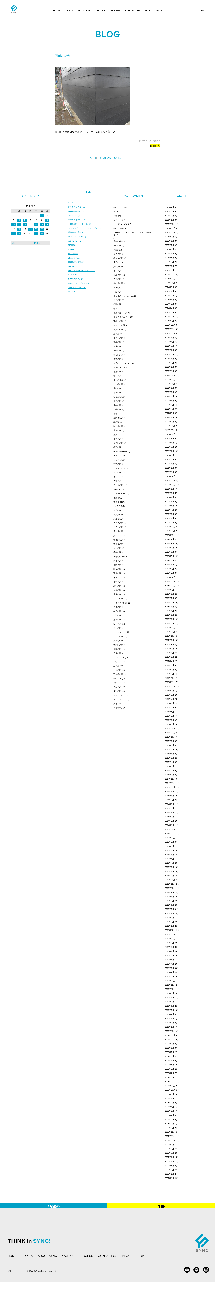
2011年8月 (169, 947)
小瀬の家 (117, 371)
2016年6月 (169, 703)
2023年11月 (170, 329)
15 (42, 224)
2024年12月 (170, 274)
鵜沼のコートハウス (122, 363)
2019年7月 (169, 548)
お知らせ (117, 215)
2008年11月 (170, 1086)
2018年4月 (169, 611)
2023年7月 (169, 346)
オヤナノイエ (119, 699)
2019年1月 (169, 573)
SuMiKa (71, 295)
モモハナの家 (119, 325)
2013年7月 (169, 850)
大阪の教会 (118, 241)
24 (14, 234)
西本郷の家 (118, 674)
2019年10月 (170, 535)
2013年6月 (169, 854)
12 (25, 224)
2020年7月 (169, 497)
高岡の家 (117, 607)
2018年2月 (169, 619)
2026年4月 (169, 207)
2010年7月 (169, 1001)
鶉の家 (116, 422)
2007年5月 (169, 1161)
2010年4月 (169, 1014)
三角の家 (117, 682)
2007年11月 (170, 1136)
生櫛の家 (117, 405)
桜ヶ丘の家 (118, 258)
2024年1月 (169, 321)
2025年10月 (170, 232)
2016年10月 (170, 686)
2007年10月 (170, 1140)
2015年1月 (169, 775)
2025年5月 (169, 253)
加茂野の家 (118, 640)
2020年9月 (169, 489)
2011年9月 (169, 943)
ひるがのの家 (119, 493)
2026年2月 (169, 215)
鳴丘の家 (117, 569)
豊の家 (116, 334)
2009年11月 (170, 1035)
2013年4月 (169, 863)
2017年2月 (169, 670)
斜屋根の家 (118, 519)
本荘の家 (117, 477)
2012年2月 (169, 922)
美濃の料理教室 (120, 451)
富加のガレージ (120, 313)
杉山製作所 (73, 256)
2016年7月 (169, 699)
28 (36, 234)
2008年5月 (169, 1111)
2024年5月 (169, 304)
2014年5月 (169, 808)
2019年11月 (170, 531)
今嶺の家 (117, 552)
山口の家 (117, 271)
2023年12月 (170, 325)
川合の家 (117, 401)
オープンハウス (120, 224)
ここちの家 (118, 598)
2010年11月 (170, 985)
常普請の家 (118, 540)
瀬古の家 (117, 619)
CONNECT (73, 278)
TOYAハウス (118, 657)
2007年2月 (169, 1174)
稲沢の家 (117, 586)
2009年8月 (169, 1048)
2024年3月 (169, 312)
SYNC (71, 203)
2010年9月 (169, 993)
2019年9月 (169, 539)
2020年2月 (169, 518)
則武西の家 (118, 418)
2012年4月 (169, 913)
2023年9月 (169, 337)
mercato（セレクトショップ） (82, 273)
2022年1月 (169, 422)
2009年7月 (169, 1052)
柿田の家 (117, 611)
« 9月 (13, 243)
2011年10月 (170, 939)
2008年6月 (169, 1107)
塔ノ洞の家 (118, 531)
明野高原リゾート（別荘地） (81, 225)
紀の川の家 (118, 266)
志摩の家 (117, 594)
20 (30, 229)
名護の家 (117, 275)
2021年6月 (169, 451)
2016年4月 (169, 712)
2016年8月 (169, 695)
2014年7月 (169, 800)
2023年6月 (169, 350)
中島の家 (117, 308)
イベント (117, 220)
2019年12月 (170, 527)
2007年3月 (169, 1170)
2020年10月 (170, 484)
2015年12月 (170, 728)
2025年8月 (169, 241)
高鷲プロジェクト (121, 317)
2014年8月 (169, 796)
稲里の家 (117, 392)
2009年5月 (169, 1060)
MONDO (72, 247)
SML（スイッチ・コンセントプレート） (87, 229)
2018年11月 (170, 581)
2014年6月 (169, 804)
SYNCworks (118, 228)
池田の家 (117, 510)
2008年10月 (170, 1090)
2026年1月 (169, 220)
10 (14, 224)
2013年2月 (169, 871)
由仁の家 (117, 245)
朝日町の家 (118, 355)
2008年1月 (169, 1128)
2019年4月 (169, 560)
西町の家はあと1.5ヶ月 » (115, 158)
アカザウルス (119, 708)
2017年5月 (169, 657)
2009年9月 (169, 1044)
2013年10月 (170, 838)
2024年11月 (170, 279)
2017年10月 (170, 636)
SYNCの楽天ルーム (77, 207)
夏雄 (115, 704)
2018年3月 (169, 615)
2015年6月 (169, 753)
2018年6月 (169, 602)
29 (42, 234)
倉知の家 (117, 481)
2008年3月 (169, 1119)
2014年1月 (169, 825)
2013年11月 (170, 833)
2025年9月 (169, 236)
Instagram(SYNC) (76, 211)
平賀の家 (117, 582)
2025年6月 (169, 249)
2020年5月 (169, 505)
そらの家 (117, 548)
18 (19, 229)
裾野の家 (117, 447)
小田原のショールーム (123, 296)
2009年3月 (169, 1069)
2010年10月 (170, 989)
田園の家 (117, 649)
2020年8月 (169, 493)
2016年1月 (169, 724)
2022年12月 (170, 375)
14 (36, 224)
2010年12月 (170, 981)
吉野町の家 (118, 645)
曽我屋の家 (118, 544)
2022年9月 (169, 388)
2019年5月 (169, 556)
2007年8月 (169, 1149)
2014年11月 (170, 783)
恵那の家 (117, 388)
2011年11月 (170, 934)
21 (36, 229)
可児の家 (117, 573)
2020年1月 (169, 522)
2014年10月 (170, 787)
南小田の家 (118, 321)
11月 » (37, 243)
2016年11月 (170, 682)
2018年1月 (169, 623)
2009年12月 (170, 1031)
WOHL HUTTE (75, 242)
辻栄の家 (117, 670)
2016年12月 (170, 678)
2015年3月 (169, 766)
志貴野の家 (118, 329)
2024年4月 (169, 308)
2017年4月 (169, 661)
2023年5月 (169, 354)
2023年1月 (169, 371)
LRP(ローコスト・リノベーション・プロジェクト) (133, 233)
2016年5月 (169, 707)
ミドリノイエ (119, 695)
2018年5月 (169, 606)
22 (42, 229)
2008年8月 (169, 1098)
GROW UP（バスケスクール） (82, 286)
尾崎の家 (117, 565)
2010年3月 (169, 1018)
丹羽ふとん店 (74, 260)
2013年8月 (169, 846)
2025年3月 (169, 262)
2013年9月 (169, 842)
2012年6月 (169, 905)
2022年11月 (170, 379)
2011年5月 (169, 960)
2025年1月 (169, 270)
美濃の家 (117, 359)
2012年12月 (170, 880)
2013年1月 (169, 875)
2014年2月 (169, 821)
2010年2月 (169, 1022)
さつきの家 (118, 485)
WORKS (101, 10)
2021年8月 (169, 443)
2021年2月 (169, 468)
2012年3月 (169, 918)
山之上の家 (118, 338)
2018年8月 (169, 594)
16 (47, 224)
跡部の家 (117, 624)
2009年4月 (169, 1065)
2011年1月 (169, 976)
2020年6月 (169, 501)
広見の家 (117, 653)
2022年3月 (169, 413)
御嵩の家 (117, 456)
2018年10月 (170, 585)
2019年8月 (169, 543)
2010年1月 (169, 1027)
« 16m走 (92, 158)
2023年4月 (169, 358)
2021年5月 (169, 455)
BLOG (148, 10)
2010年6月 (169, 1006)
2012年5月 (169, 909)
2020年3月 (169, 514)
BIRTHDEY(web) (76, 282)
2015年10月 (170, 737)
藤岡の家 (117, 254)
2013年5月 (169, 859)
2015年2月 (169, 770)
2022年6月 (169, 401)
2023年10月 (170, 333)
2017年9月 (169, 640)
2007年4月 (169, 1165)
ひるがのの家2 (119, 397)
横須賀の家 (118, 514)
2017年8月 (169, 644)
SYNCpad (117, 207)
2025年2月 (169, 266)
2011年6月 (169, 955)
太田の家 (117, 578)
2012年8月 (169, 896)
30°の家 (116, 489)
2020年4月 (169, 510)
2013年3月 (169, 867)
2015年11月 (170, 732)
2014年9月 (169, 791)
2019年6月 (169, 552)
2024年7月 (169, 295)
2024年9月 (169, 287)
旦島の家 (117, 590)
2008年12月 (170, 1081)
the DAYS (117, 506)
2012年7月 (169, 901)
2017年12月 (170, 627)
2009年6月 (169, 1056)
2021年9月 (169, 438)
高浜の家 (117, 300)
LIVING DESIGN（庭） (79, 238)
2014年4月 (169, 812)
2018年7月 (169, 598)
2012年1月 (169, 926)
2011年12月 (170, 930)
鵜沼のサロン (119, 367)
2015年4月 (169, 762)
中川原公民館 (119, 502)
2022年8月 (169, 392)
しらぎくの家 (119, 460)
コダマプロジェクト (77, 291)
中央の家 (117, 376)
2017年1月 (169, 674)
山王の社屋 (118, 380)
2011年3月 (169, 968)
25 (19, 234)
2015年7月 (169, 749)
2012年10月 (170, 888)
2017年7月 (169, 648)
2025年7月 (169, 245)
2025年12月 (170, 224)
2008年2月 (169, 1123)
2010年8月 (169, 997)
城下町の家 (118, 287)
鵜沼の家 (117, 472)
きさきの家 (118, 523)
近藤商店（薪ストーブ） (79, 233)
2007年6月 (169, 1157)
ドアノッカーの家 (121, 632)
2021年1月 (169, 472)
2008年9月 (169, 1094)
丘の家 (116, 666)
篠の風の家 (118, 283)
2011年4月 (169, 964)
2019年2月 (169, 569)
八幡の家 (117, 409)
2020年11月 (170, 480)
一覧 (100, 158)
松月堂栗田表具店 (76, 264)
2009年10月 (170, 1039)
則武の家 (117, 535)
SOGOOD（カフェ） (78, 216)
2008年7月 (169, 1102)
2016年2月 (169, 720)
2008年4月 (169, 1115)
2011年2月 (169, 972)
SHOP (158, 10)
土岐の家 (117, 350)
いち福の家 (118, 384)
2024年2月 (169, 316)
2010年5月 (169, 1010)
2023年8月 (169, 342)
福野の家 (117, 413)
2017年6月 (169, 653)
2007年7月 (169, 1153)
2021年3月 (169, 463)
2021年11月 (170, 430)
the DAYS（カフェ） (77, 269)
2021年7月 (169, 447)
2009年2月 (169, 1073)
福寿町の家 (118, 443)
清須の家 (117, 435)
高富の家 (117, 430)
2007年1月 (169, 1178)
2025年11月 (170, 228)
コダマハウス (119, 468)
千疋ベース (118, 262)
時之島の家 (118, 426)
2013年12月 (170, 829)
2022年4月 (169, 409)
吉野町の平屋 (119, 556)
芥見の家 (117, 687)
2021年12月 (170, 426)
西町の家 (155, 145)
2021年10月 (170, 434)
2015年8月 (169, 745)
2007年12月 (170, 1132)
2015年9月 (169, 741)
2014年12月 (170, 779)
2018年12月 (170, 577)
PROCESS (115, 10)
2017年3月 (169, 665)
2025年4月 (169, 257)
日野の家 (117, 615)
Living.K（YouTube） (78, 220)
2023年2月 (169, 367)
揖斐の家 (117, 561)
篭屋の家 (117, 346)
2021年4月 (169, 459)
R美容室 (117, 250)
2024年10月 (170, 283)
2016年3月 (169, 716)
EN (202, 11)
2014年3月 (169, 817)
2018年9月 (169, 590)
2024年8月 (169, 291)
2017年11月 (170, 632)
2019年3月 (169, 564)
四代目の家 (118, 527)
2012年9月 (169, 892)
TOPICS (68, 10)
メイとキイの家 (120, 603)
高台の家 (117, 628)
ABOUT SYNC (84, 10)
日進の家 (117, 292)
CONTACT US (132, 10)
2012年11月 (170, 884)
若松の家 (117, 342)
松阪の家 (117, 304)
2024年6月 (169, 300)
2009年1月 (169, 1077)
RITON (71, 251)
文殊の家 (117, 691)
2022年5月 (169, 405)
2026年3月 (169, 211)
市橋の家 (117, 439)
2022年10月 (170, 384)
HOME (56, 10)
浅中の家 (117, 464)
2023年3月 (169, 363)
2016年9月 (169, 691)
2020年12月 (170, 476)
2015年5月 (169, 758)
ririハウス (117, 678)
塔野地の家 (118, 498)
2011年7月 (169, 951)
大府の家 (117, 279)
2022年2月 (169, 417)
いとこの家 (118, 636)
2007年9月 (169, 1144)
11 (19, 224)
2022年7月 (169, 396)
